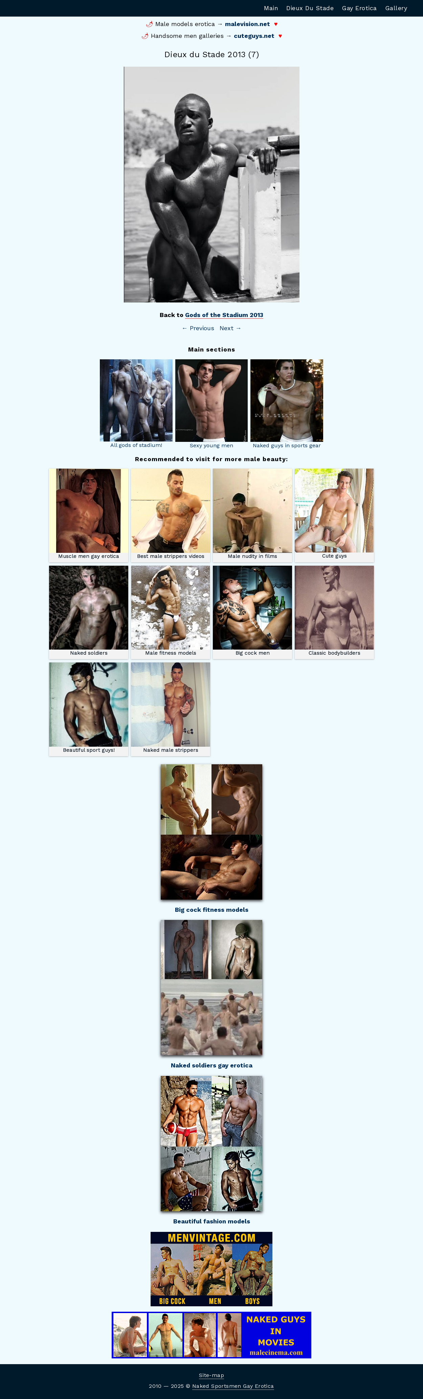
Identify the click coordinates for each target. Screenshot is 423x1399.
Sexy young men (211, 404)
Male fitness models (170, 611)
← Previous (198, 328)
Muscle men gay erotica (88, 514)
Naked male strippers (170, 707)
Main (271, 8)
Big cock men (252, 611)
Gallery (396, 8)
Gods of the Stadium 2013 (224, 314)
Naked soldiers (88, 611)
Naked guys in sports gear (286, 404)
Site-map (211, 1375)
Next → (231, 328)
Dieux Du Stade (310, 8)
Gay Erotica (359, 8)
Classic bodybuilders (334, 611)
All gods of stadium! (136, 404)
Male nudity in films (252, 514)
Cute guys (334, 514)
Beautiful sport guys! (88, 707)
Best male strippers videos (170, 514)
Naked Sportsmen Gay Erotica (233, 1386)
